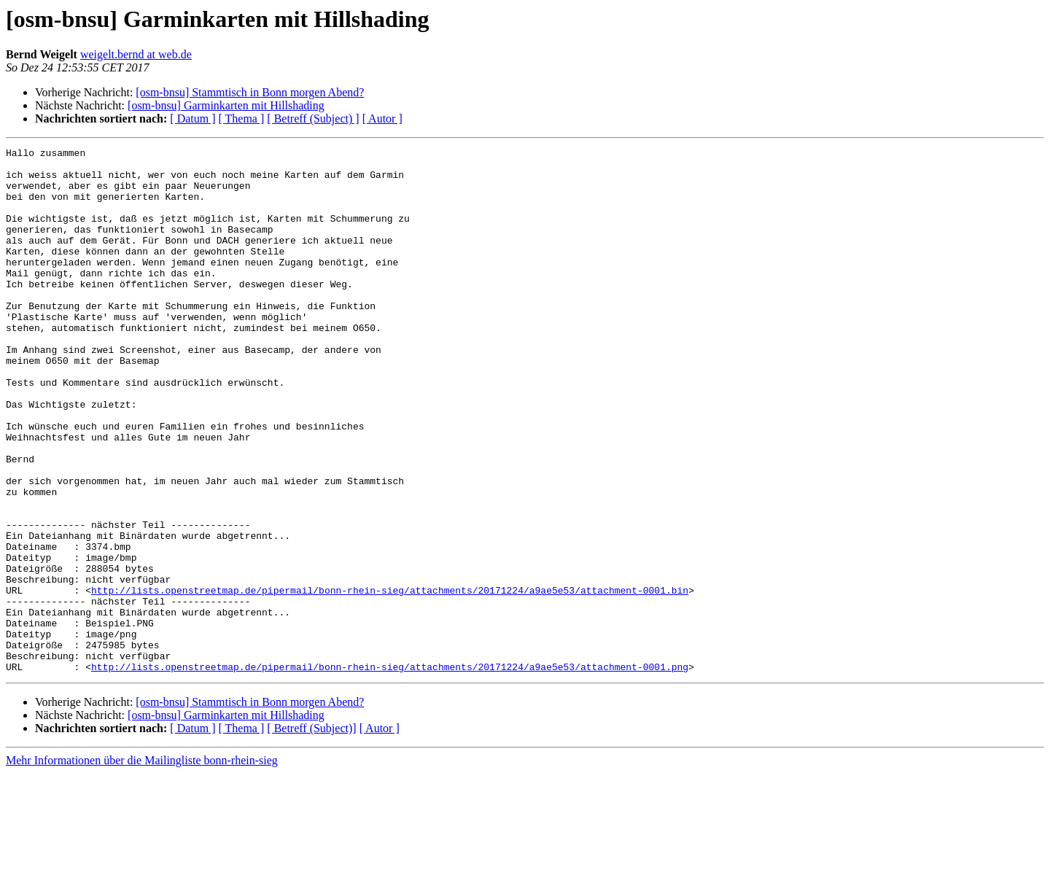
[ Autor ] (382, 118)
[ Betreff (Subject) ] (313, 118)
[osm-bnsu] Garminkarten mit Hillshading (226, 105)
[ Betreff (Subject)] (311, 833)
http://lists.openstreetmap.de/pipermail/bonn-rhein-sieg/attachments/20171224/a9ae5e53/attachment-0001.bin (389, 679)
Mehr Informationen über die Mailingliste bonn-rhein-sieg (142, 865)
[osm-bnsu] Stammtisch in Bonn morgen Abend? (250, 92)
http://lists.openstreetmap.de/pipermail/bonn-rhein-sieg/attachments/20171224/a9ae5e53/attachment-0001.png (389, 771)
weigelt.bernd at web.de (136, 54)
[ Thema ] (242, 118)
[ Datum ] (192, 118)
